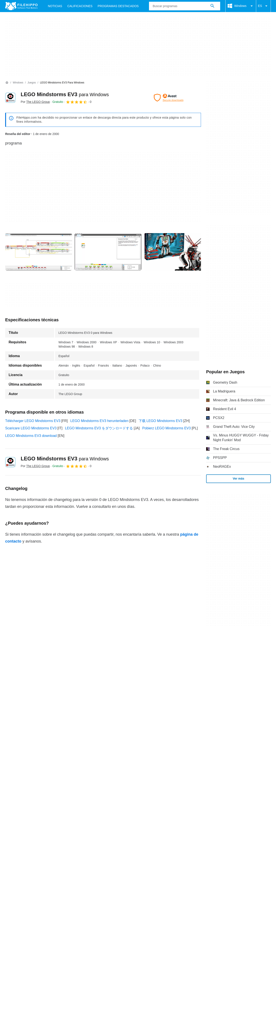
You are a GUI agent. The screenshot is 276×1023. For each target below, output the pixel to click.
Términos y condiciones (23, 836)
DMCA (159, 836)
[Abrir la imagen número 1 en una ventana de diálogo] (108, 252)
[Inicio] (7, 83)
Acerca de (13, 828)
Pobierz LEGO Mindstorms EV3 (166, 428)
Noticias (55, 6)
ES (263, 6)
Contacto (34, 828)
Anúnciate (54, 828)
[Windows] (18, 83)
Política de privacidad (98, 836)
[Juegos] (31, 83)
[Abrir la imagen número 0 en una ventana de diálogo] (38, 252)
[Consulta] (184, 6)
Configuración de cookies (189, 836)
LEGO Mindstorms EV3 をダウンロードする (99, 428)
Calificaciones (80, 6)
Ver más (238, 478)
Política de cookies (61, 836)
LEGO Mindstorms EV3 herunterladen (99, 421)
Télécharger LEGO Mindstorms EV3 (32, 421)
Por (35, 102)
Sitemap (74, 828)
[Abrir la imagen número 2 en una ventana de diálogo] (177, 252)
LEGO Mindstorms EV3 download (31, 436)
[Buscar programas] (212, 6)
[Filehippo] (21, 6)
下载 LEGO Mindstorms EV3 (160, 421)
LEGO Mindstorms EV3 (65, 94)
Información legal (134, 836)
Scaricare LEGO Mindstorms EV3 (30, 428)
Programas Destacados (118, 6)
